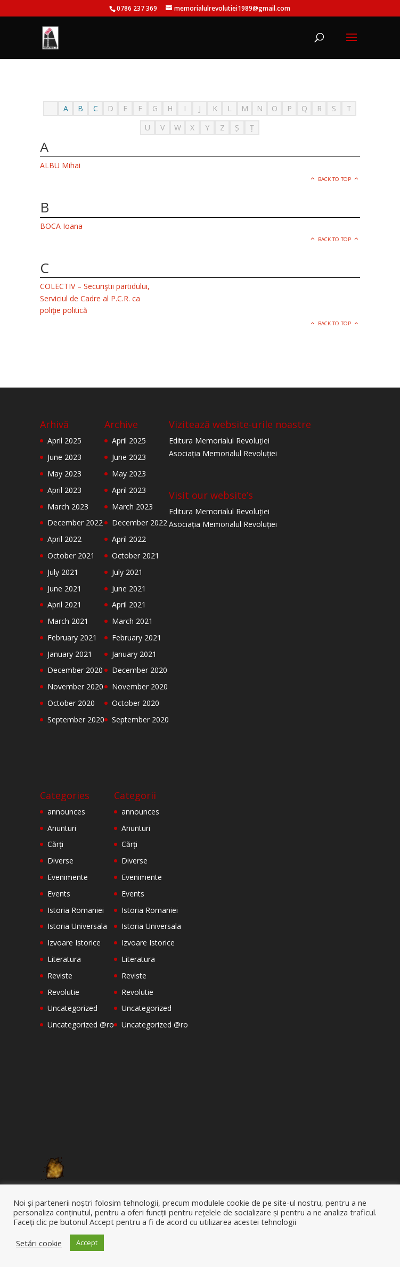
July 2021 (62, 572)
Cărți (55, 844)
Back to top (334, 179)
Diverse (60, 860)
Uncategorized (72, 1008)
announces (66, 812)
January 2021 (69, 654)
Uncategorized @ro (80, 1024)
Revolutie (63, 992)
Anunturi (61, 828)
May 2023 (64, 473)
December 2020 (75, 670)
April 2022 (64, 539)
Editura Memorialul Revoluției (219, 440)
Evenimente (67, 877)
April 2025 (64, 440)
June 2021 (64, 588)
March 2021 (67, 621)
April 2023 (64, 490)
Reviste (59, 975)
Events (58, 893)
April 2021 (64, 604)
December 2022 (75, 522)
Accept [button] (86, 1242)
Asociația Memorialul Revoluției (223, 453)
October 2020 (71, 703)
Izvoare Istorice (74, 942)
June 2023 (64, 457)
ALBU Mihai (60, 165)
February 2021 (72, 637)
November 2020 (75, 686)
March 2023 (67, 506)
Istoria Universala (77, 926)
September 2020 (75, 719)
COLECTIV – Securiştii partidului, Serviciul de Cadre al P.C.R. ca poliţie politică (95, 298)
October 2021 (71, 555)
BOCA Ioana (61, 226)
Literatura (64, 959)
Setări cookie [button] (39, 1243)
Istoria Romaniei (75, 910)
